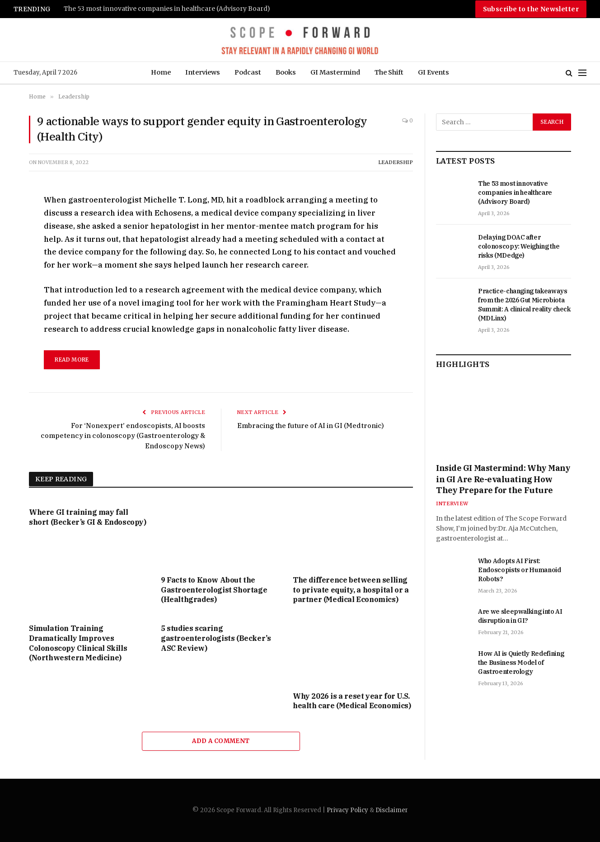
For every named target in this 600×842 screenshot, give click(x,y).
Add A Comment (220, 741)
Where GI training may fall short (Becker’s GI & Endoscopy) (87, 517)
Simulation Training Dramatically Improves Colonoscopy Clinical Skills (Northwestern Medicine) (78, 643)
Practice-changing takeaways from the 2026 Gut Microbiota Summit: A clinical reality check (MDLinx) (524, 304)
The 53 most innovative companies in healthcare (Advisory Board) (167, 9)
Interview (452, 503)
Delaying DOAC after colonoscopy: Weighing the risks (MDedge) (518, 246)
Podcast (247, 72)
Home (161, 72)
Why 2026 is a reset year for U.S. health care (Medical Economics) (352, 700)
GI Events (433, 72)
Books (286, 72)
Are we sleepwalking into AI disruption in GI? (520, 616)
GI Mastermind (335, 72)
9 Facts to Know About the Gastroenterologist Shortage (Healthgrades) (214, 589)
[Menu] (582, 73)
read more (72, 359)
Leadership (395, 162)
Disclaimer (391, 810)
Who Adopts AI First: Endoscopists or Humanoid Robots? (519, 570)
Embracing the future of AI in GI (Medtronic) (310, 425)
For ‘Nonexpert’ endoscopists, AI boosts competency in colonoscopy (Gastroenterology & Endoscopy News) (123, 435)
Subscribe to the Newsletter (531, 9)
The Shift (389, 72)
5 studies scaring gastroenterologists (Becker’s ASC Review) (216, 638)
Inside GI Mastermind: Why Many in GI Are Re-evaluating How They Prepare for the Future (503, 479)
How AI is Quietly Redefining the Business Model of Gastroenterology (521, 662)
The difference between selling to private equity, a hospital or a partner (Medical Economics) (350, 589)
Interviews (202, 72)
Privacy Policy (347, 810)
